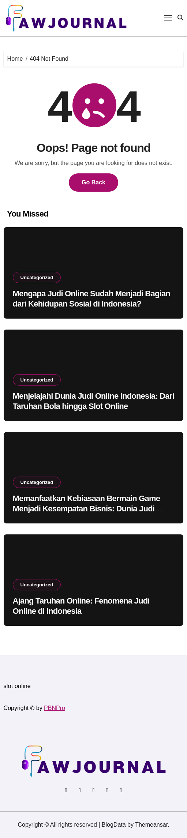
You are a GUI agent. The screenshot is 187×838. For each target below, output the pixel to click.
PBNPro (54, 708)
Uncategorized (36, 277)
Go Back (93, 182)
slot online (17, 686)
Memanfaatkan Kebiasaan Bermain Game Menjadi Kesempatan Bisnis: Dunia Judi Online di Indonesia (86, 509)
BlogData (114, 825)
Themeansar (151, 825)
